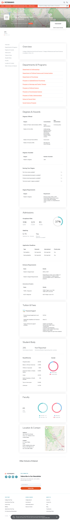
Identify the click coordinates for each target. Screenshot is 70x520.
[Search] (64, 2)
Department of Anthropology (31, 69)
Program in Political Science (31, 88)
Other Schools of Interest (11, 66)
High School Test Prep (9, 509)
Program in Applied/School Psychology (34, 80)
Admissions (8, 52)
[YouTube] (13, 477)
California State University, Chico (20, 5)
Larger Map (3, 25)
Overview (7, 44)
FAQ (47, 504)
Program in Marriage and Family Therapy (34, 84)
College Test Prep (8, 500)
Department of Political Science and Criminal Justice (38, 73)
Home (2, 5)
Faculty (6, 60)
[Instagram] (16, 477)
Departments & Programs (11, 47)
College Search (29, 500)
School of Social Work (29, 99)
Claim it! (30, 23)
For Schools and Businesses (11, 511)
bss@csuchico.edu (30, 445)
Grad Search (28, 502)
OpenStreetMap (61, 8)
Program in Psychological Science (32, 92)
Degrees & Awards (9, 50)
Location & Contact (9, 63)
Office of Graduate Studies (35, 5)
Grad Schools (8, 5)
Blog (47, 506)
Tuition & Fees (8, 55)
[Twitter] (6, 477)
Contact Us (48, 502)
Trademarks (48, 509)
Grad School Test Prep (9, 502)
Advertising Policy (50, 511)
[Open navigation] (67, 2)
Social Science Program (29, 103)
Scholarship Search (30, 504)
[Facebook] (9, 477)
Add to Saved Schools (58, 27)
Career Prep (7, 504)
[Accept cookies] (55, 517)
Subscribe (30, 488)
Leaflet (54, 8)
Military (6, 506)
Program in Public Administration (32, 95)
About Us (48, 500)
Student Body (8, 58)
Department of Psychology (30, 77)
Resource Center (29, 506)
